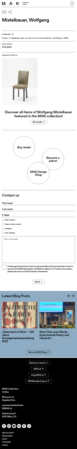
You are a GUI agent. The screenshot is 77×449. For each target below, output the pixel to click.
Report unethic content (13, 224)
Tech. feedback (10, 233)
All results (38, 122)
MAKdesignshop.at (38, 381)
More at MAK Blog (38, 352)
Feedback (8, 228)
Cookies (5, 445)
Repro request (10, 220)
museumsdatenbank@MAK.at (12, 407)
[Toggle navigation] (72, 3)
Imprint (4, 439)
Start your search (38, 362)
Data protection (7, 436)
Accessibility (6, 442)
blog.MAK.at (38, 374)
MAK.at (38, 368)
